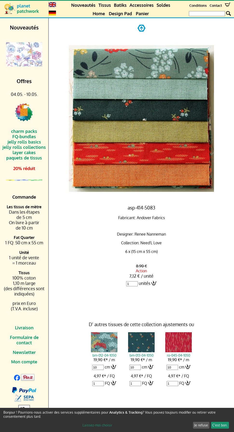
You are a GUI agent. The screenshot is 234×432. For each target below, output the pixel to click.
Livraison (24, 327)
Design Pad (120, 13)
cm (107, 367)
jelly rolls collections (24, 147)
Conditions (198, 5)
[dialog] (117, 420)
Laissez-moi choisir (97, 425)
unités (144, 283)
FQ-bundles (24, 136)
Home (99, 13)
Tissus (104, 5)
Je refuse (201, 425)
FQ (107, 383)
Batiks (120, 5)
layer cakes (24, 152)
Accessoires (142, 5)
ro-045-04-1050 (178, 353)
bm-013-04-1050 (141, 353)
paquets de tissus (24, 157)
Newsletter (24, 352)
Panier (142, 13)
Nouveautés (83, 5)
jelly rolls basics (24, 141)
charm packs (24, 131)
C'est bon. (219, 425)
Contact (216, 5)
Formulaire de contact (24, 340)
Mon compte (24, 361)
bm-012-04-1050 (104, 353)
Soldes (163, 5)
